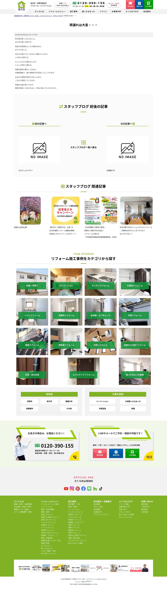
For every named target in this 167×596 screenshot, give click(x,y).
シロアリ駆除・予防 (48, 551)
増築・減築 (45, 512)
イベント (103, 11)
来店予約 (139, 4)
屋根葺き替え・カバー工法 (51, 540)
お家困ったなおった (133, 401)
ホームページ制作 (79, 582)
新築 (133, 408)
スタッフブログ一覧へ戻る (83, 144)
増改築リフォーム (74, 530)
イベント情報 (124, 504)
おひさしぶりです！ (39, 151)
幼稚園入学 (127, 151)
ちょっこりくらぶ (125, 517)
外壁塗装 (102, 408)
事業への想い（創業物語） (23, 504)
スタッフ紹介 (98, 507)
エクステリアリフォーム (77, 540)
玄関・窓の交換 (74, 538)
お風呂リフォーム (47, 525)
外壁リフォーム (74, 525)
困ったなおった (88, 11)
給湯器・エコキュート (49, 535)
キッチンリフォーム (48, 522)
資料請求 (144, 509)
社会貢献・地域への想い (23, 507)
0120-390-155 (57, 445)
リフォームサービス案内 (50, 504)
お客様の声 (116, 11)
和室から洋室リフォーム (50, 517)
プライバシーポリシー (102, 514)
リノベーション (102, 401)
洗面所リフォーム (47, 530)
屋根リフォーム (74, 527)
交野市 (29, 401)
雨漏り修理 (45, 543)
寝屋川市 (69, 401)
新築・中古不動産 (47, 509)
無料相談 (130, 4)
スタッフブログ (33, 35)
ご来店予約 (145, 507)
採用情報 (97, 509)
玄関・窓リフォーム (48, 520)
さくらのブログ (132, 11)
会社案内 (147, 11)
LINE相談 (148, 4)
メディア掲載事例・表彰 (23, 512)
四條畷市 (29, 408)
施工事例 (73, 11)
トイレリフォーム (47, 527)
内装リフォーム (46, 514)
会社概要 (97, 504)
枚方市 (49, 401)
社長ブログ (123, 509)
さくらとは (39, 11)
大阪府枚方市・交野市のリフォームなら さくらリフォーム (80, 579)
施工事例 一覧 (74, 504)
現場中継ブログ (124, 507)
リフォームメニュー (57, 11)
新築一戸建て (73, 507)
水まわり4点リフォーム (49, 533)
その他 (69, 408)
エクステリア (46, 546)
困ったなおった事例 (75, 543)
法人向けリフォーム (48, 553)
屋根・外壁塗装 (46, 538)
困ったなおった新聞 (126, 514)
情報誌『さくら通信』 (22, 509)
